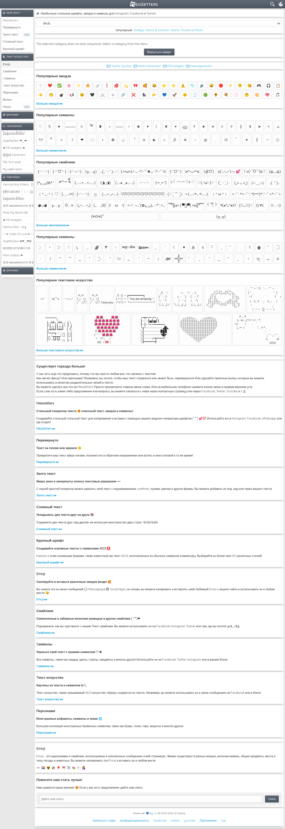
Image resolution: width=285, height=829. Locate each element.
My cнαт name (12, 169)
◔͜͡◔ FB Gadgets (173, 66)
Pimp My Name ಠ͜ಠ (15, 212)
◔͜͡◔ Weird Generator (147, 66)
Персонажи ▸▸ (46, 732)
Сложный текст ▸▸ (49, 529)
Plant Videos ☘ (13, 255)
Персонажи (10, 92)
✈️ (69, 768)
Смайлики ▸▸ (45, 632)
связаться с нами (104, 820)
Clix (155, 813)
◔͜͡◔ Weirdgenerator (199, 66)
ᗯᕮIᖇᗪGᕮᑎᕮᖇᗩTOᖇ (16, 248)
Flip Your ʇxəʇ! (12, 162)
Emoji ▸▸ (41, 599)
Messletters (10, 20)
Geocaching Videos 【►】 (18, 184)
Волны (7, 99)
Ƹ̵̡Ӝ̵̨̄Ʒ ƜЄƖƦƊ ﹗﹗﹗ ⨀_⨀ (18, 191)
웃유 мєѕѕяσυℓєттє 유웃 (18, 205)
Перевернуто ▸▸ (47, 462)
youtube (189, 820)
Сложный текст (13, 41)
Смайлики (10, 71)
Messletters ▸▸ (45, 428)
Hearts (175, 30)
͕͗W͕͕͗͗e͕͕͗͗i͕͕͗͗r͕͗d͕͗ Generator (14, 155)
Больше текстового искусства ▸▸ (59, 350)
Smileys (139, 30)
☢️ (48, 768)
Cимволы (9, 78)
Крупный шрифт (14, 49)
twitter (175, 820)
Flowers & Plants (192, 30)
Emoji (6, 64)
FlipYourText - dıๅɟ (14, 227)
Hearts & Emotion (157, 30)
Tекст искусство (13, 85)
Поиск (7, 107)
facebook (159, 820)
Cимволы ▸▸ (45, 666)
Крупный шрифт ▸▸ (50, 562)
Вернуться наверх (159, 52)
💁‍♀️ (84, 768)
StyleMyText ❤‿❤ (15, 140)
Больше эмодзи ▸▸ (49, 103)
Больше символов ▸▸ (51, 150)
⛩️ (63, 768)
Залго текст (10, 34)
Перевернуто (12, 27)
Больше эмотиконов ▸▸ (52, 225)
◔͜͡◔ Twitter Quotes (118, 66)
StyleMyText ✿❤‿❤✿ (17, 241)
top (223, 820)
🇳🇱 (43, 768)
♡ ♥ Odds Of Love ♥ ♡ (18, 234)
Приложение (208, 820)
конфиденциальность (134, 820)
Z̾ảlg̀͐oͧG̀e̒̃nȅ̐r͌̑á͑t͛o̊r (13, 198)
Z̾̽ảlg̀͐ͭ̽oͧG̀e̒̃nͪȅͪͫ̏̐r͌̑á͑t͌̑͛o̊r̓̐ (14, 133)
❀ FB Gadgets (12, 220)
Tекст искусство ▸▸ (49, 699)
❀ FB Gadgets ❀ (14, 148)
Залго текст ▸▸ (46, 495)
